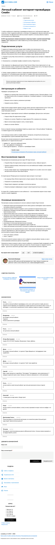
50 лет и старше (11, 516)
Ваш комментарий (7, 450)
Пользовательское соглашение (29, 535)
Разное (6, 490)
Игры (5, 486)
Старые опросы (5, 523)
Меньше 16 (10, 509)
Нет (29, 252)
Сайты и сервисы (9, 470)
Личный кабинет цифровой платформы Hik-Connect (9, 278)
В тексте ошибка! (38, 252)
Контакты (18, 535)
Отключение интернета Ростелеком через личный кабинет (28, 152)
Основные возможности (30, 26)
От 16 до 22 (10, 511)
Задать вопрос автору (47, 259)
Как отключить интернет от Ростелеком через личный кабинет (27, 291)
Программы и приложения (11, 482)
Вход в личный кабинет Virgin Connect (45, 278)
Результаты (4, 524)
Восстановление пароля (29, 24)
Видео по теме (27, 28)
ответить (5, 310)
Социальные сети (9, 474)
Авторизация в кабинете (30, 22)
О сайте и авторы (11, 535)
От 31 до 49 (10, 514)
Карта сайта (4, 535)
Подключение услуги (29, 20)
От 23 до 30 (10, 512)
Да (23, 252)
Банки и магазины (9, 478)
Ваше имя (4, 444)
